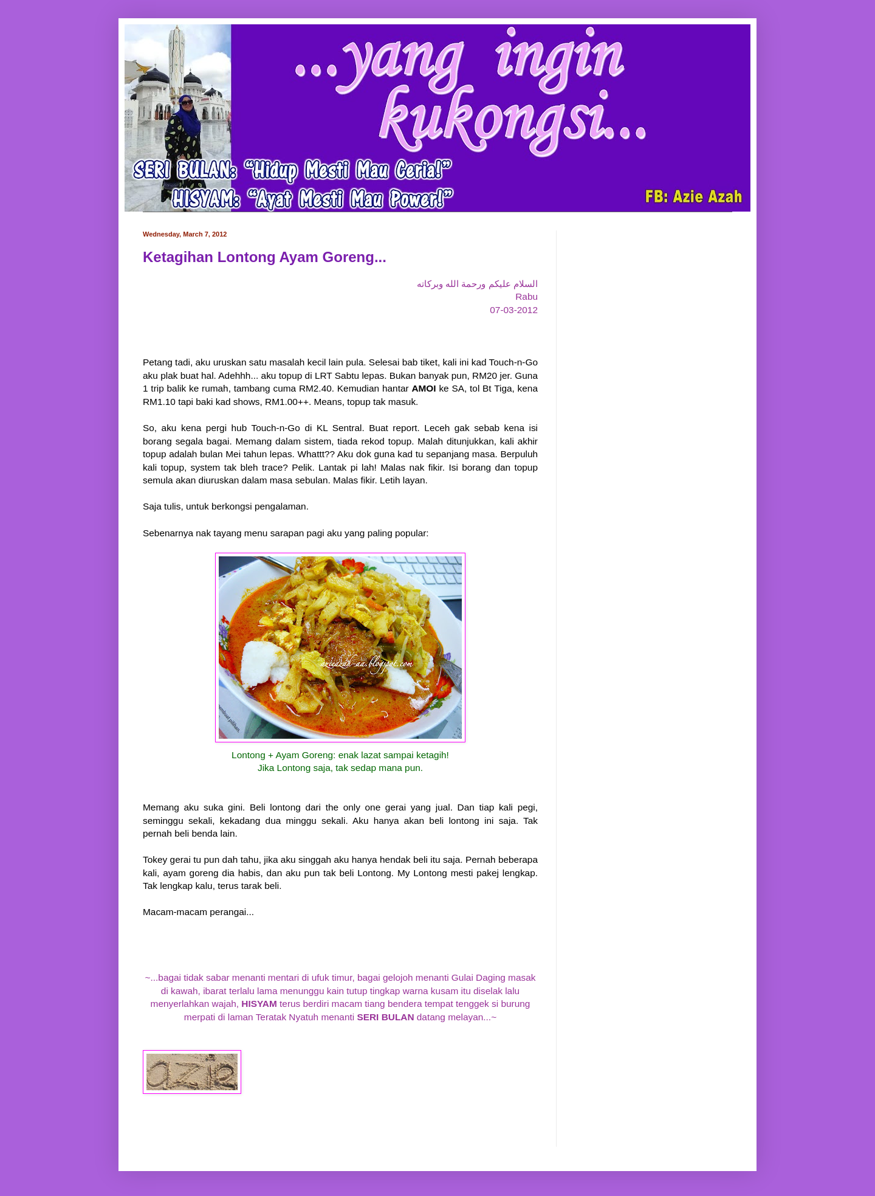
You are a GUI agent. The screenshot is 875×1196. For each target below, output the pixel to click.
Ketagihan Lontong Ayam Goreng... (264, 257)
